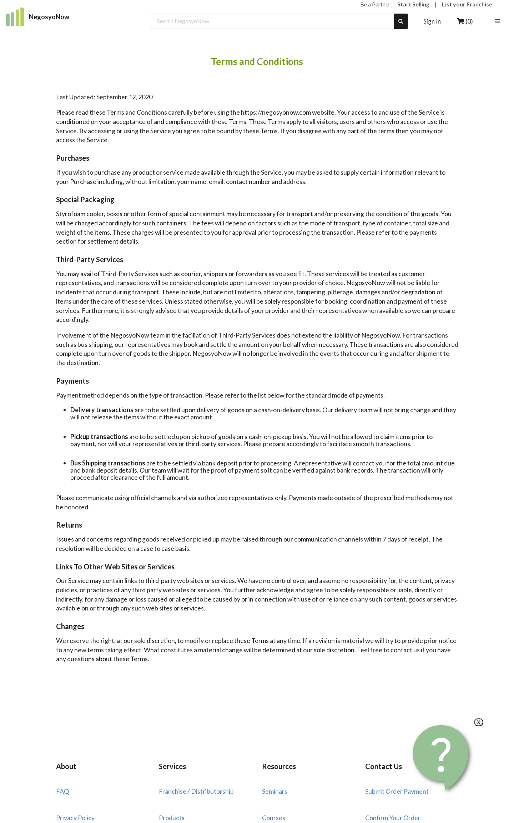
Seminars (274, 791)
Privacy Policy (75, 818)
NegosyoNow (37, 17)
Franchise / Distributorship (196, 791)
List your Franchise (467, 4)
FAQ (62, 791)
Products (172, 818)
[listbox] (498, 21)
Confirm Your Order (392, 818)
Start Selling (413, 4)
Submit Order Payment (397, 791)
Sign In (432, 21)
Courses (273, 818)
